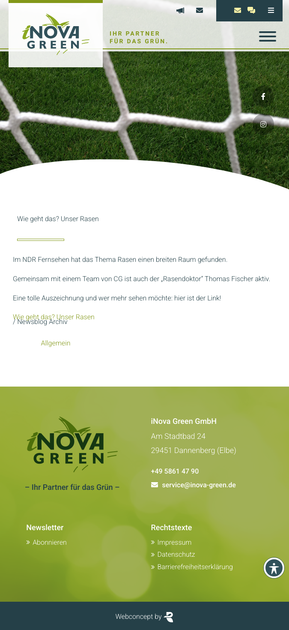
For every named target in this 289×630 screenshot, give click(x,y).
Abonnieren (50, 542)
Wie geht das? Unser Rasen (54, 317)
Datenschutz (176, 554)
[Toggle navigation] (267, 36)
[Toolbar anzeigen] (274, 568)
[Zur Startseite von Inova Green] (56, 33)
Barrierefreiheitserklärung (195, 567)
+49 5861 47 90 (175, 471)
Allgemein (55, 343)
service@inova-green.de (199, 485)
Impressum (175, 542)
